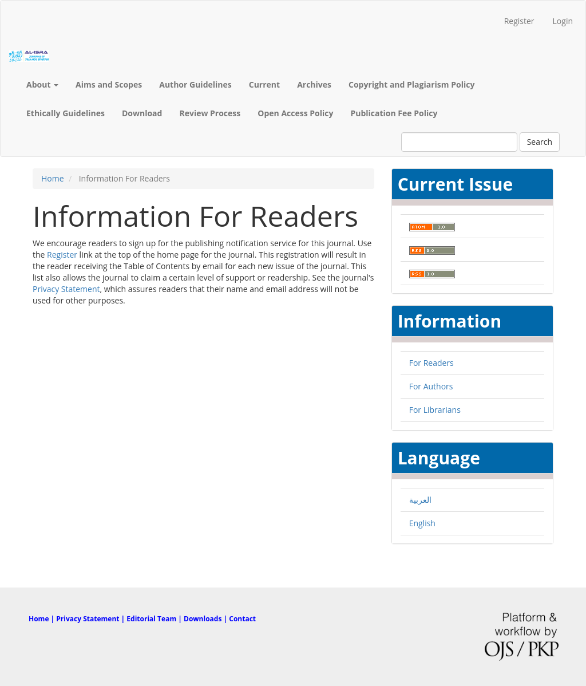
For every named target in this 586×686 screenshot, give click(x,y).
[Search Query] (459, 142)
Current (264, 84)
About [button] (42, 84)
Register (519, 20)
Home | (42, 619)
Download (142, 113)
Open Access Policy (295, 113)
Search (539, 141)
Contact (242, 619)
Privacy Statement (66, 288)
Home (52, 178)
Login (563, 20)
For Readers (431, 362)
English (422, 523)
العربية (420, 499)
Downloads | (206, 619)
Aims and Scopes (109, 84)
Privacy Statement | (91, 619)
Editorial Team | (155, 619)
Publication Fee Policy (393, 113)
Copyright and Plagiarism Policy (411, 84)
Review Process (209, 113)
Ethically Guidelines (65, 113)
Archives (314, 84)
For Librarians (435, 409)
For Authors (431, 386)
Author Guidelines (195, 84)
